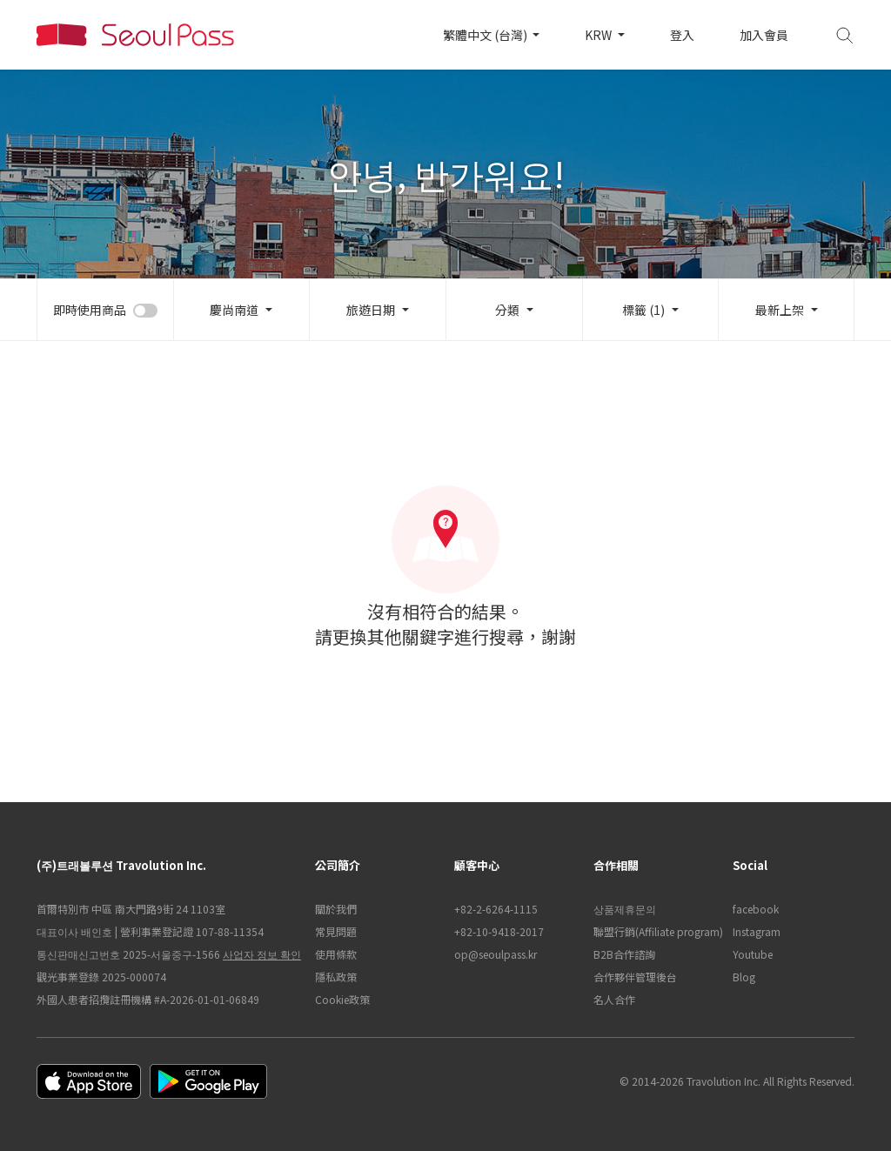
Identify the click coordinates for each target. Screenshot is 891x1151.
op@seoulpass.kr (495, 954)
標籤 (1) (643, 309)
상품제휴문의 (624, 908)
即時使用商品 (89, 309)
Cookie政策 (342, 999)
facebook (756, 908)
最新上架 (779, 309)
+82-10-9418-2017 (499, 931)
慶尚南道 (234, 309)
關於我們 (336, 908)
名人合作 (614, 999)
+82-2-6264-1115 (496, 908)
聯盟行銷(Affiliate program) (654, 931)
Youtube (753, 954)
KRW (599, 34)
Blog (744, 976)
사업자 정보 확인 (262, 954)
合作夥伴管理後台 (635, 976)
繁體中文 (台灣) (486, 34)
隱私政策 (336, 976)
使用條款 (336, 954)
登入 (682, 34)
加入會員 (764, 34)
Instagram (756, 931)
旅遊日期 (370, 309)
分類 (507, 309)
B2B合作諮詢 (624, 954)
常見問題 (336, 931)
